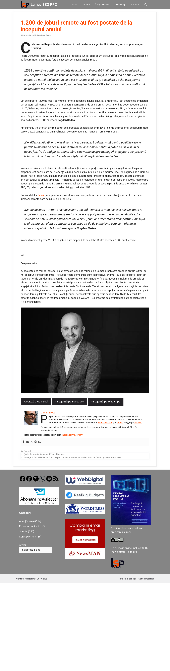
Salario (41, 195)
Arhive (22, 544)
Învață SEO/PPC (102, 4)
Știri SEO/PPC (27, 536)
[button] (146, 4)
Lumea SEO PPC (44, 5)
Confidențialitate (146, 578)
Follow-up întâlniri (29, 526)
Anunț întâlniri (27, 521)
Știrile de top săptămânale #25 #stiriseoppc (44, 454)
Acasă (74, 4)
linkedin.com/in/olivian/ (72, 435)
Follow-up (120, 4)
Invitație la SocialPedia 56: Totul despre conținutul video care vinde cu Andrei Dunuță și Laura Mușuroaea (72, 457)
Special (27, 451)
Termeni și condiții (127, 578)
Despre (86, 4)
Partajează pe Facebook (69, 401)
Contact (135, 4)
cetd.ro (120, 422)
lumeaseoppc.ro (105, 422)
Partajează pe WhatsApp (105, 401)
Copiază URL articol (36, 401)
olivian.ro (138, 422)
